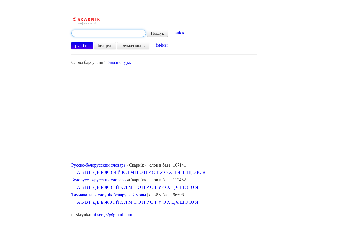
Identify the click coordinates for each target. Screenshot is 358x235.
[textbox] (108, 33)
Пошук (157, 33)
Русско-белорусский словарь (98, 165)
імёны (162, 45)
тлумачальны (133, 45)
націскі (179, 32)
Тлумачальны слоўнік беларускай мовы (108, 194)
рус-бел (82, 45)
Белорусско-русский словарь (98, 179)
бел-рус (105, 45)
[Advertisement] (164, 112)
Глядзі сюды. (118, 62)
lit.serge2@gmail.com (112, 214)
